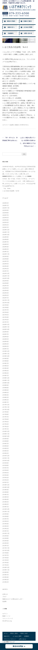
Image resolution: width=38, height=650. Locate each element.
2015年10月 (5, 460)
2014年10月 (5, 487)
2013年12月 (5, 509)
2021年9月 (5, 305)
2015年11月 (5, 458)
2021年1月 (5, 322)
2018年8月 (5, 388)
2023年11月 (5, 254)
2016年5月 (5, 448)
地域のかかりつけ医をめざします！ (13, 599)
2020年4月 (5, 341)
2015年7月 (5, 468)
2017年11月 (5, 407)
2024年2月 (5, 249)
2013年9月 (5, 514)
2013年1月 (5, 531)
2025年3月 (5, 222)
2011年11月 (5, 548)
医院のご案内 (14, 633)
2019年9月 (5, 358)
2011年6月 (5, 558)
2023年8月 (5, 259)
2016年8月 (5, 441)
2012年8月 (5, 538)
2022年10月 (5, 278)
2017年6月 (5, 419)
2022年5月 (5, 288)
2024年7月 (5, 242)
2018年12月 (5, 378)
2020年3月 (5, 344)
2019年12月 (5, 351)
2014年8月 (5, 492)
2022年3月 (5, 293)
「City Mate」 (7, 188)
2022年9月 (5, 281)
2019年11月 (5, 354)
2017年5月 (5, 422)
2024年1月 (5, 251)
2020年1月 (5, 349)
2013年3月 (5, 526)
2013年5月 (5, 521)
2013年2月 (5, 528)
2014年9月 (5, 490)
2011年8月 (5, 553)
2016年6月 (5, 446)
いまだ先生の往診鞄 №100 (10, 191)
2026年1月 (5, 205)
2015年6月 (5, 470)
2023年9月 (5, 256)
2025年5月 (5, 217)
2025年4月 (5, 220)
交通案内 (26, 636)
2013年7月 (5, 519)
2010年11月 (5, 570)
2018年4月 (5, 395)
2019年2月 (5, 373)
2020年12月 (5, 324)
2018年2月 (5, 400)
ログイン (5, 613)
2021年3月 (5, 319)
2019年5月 (5, 366)
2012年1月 (5, 545)
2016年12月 (5, 431)
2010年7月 (5, 575)
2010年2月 (5, 582)
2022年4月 (5, 290)
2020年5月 (5, 339)
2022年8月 (5, 283)
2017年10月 (5, 409)
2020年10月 (5, 329)
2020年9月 (5, 332)
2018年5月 (5, 392)
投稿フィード (6, 616)
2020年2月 (5, 346)
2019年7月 (5, 363)
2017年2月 (5, 426)
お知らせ (5, 594)
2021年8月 (5, 307)
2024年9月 (5, 237)
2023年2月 (5, 268)
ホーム (5, 633)
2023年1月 (5, 271)
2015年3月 (5, 477)
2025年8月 (5, 213)
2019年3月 (5, 371)
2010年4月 (5, 577)
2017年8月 (5, 414)
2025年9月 (5, 210)
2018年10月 (5, 383)
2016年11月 (5, 434)
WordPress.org (7, 621)
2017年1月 (5, 429)
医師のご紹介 (24, 633)
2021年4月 (5, 317)
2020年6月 (5, 337)
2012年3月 (5, 543)
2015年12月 (5, 456)
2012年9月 (5, 536)
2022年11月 (5, 276)
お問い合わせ (22, 639)
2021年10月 (5, 302)
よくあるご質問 (17, 636)
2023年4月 (5, 266)
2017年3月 (5, 424)
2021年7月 (5, 310)
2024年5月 (5, 244)
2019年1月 (5, 375)
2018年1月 (5, 402)
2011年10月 (5, 550)
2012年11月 (5, 533)
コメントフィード (7, 618)
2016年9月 (5, 439)
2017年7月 (5, 417)
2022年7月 (5, 285)
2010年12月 (5, 567)
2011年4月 (5, 562)
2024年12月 (5, 230)
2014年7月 (5, 494)
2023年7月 (5, 261)
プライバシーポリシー (10, 639)
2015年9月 (5, 463)
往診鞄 (12, 125)
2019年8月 (5, 361)
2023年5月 (5, 264)
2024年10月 (5, 234)
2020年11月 (5, 327)
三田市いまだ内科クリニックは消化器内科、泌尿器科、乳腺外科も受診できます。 (18, 2)
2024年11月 (5, 232)
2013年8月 (5, 516)
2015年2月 (5, 480)
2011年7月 (5, 555)
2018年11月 (5, 380)
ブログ (4, 596)
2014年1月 (5, 507)
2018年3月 (5, 397)
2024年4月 (5, 247)
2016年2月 (5, 453)
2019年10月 (5, 356)
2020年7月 (5, 334)
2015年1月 (5, 482)
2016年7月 (5, 443)
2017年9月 (5, 412)
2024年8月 (5, 239)
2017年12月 (5, 405)
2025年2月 (5, 225)
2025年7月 (5, 215)
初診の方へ (7, 636)
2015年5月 (5, 473)
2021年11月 (5, 300)
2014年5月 (5, 497)
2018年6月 (5, 390)
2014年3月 (5, 502)
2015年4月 (5, 475)
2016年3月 (5, 451)
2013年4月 (5, 524)
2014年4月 (5, 499)
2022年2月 (5, 295)
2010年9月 (5, 572)
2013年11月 (5, 511)
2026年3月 (5, 203)
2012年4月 (5, 541)
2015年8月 (5, 465)
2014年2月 (5, 504)
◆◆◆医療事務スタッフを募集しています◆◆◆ (16, 176)
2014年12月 (5, 485)
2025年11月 (5, 208)
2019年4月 (5, 368)
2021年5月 (5, 315)
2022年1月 (5, 298)
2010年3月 (5, 579)
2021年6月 (5, 312)
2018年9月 (5, 385)
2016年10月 (5, 436)
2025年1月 (5, 227)
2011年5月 (5, 560)
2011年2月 (5, 565)
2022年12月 (5, 273)
